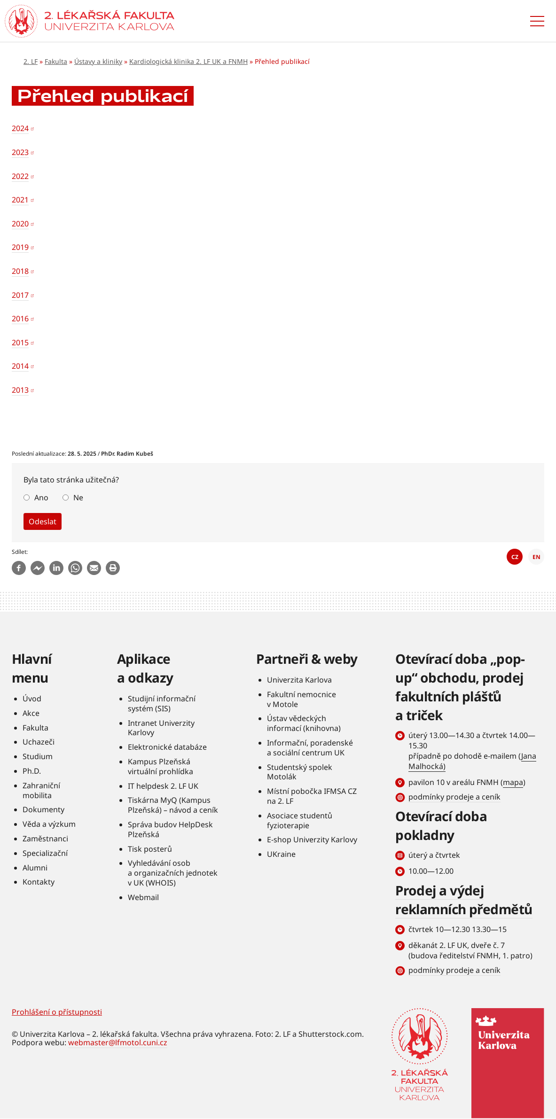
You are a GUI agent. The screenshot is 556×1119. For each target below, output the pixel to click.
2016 (20, 318)
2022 (20, 176)
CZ (514, 557)
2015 (20, 342)
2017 (20, 295)
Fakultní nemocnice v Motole (301, 699)
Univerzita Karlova (299, 680)
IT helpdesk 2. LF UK (163, 786)
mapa (513, 782)
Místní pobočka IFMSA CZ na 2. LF (312, 796)
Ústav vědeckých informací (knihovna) (304, 723)
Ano (41, 497)
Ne (78, 497)
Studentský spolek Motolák (299, 772)
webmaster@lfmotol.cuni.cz (117, 1042)
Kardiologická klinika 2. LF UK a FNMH (188, 61)
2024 (20, 128)
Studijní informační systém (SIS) (162, 703)
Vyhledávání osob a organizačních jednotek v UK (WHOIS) (173, 873)
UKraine (281, 854)
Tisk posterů (150, 849)
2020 (20, 223)
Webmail (143, 897)
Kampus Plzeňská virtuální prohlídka (160, 766)
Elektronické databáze (167, 747)
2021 (20, 199)
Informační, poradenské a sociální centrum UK (310, 748)
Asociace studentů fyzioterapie (299, 820)
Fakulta (56, 61)
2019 (20, 247)
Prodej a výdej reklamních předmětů (463, 899)
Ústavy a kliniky (98, 61)
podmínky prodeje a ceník (454, 797)
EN (536, 557)
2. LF (30, 61)
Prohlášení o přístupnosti (57, 1012)
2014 (20, 366)
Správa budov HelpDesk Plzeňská (170, 829)
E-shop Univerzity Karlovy (312, 839)
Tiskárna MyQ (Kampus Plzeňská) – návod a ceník (173, 805)
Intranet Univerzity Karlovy (161, 728)
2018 (20, 271)
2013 (20, 390)
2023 (20, 152)
